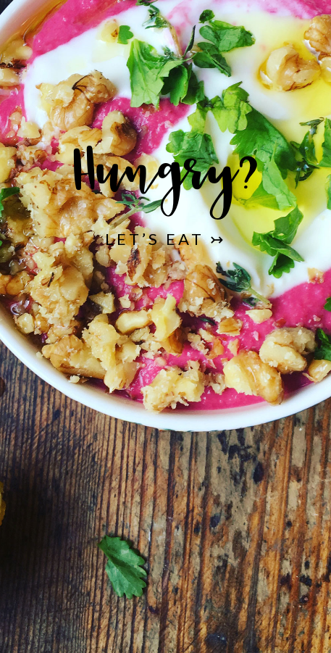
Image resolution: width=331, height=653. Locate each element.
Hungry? (165, 181)
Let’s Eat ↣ (165, 239)
